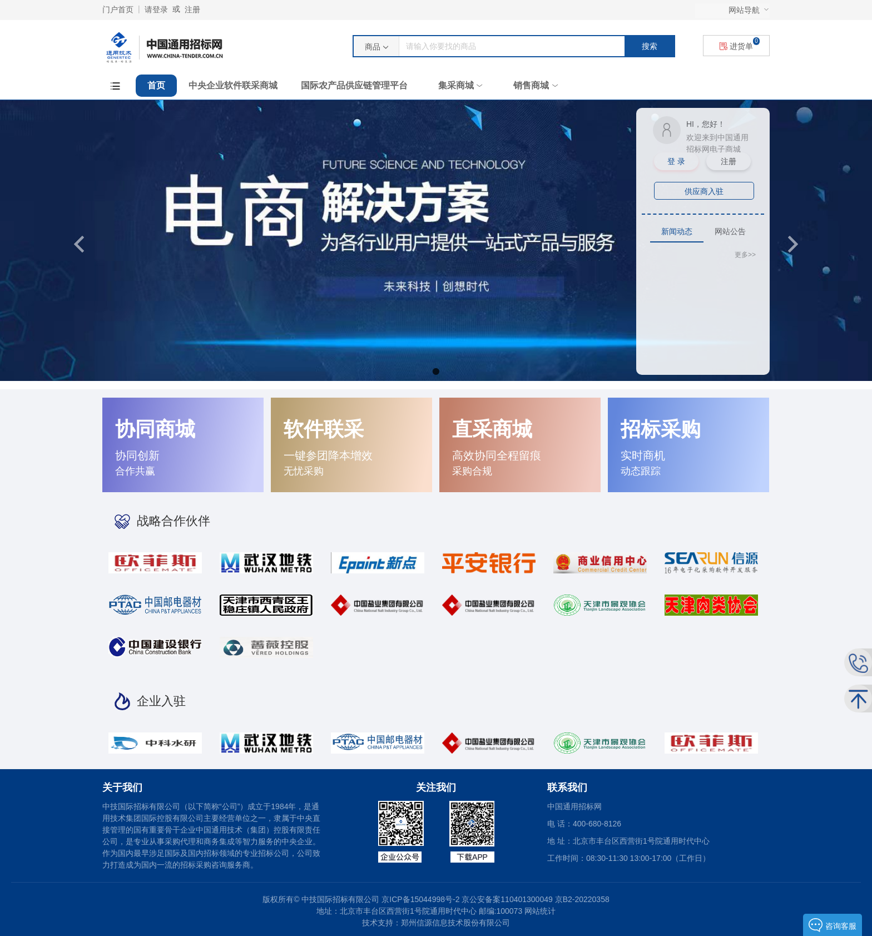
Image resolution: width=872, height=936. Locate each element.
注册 (192, 9)
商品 (372, 46)
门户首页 (117, 9)
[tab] (676, 231)
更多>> (745, 255)
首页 (156, 85)
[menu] (732, 10)
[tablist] (703, 231)
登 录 (676, 161)
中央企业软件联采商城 (233, 85)
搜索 (649, 46)
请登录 (156, 9)
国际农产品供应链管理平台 (354, 85)
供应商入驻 (704, 191)
